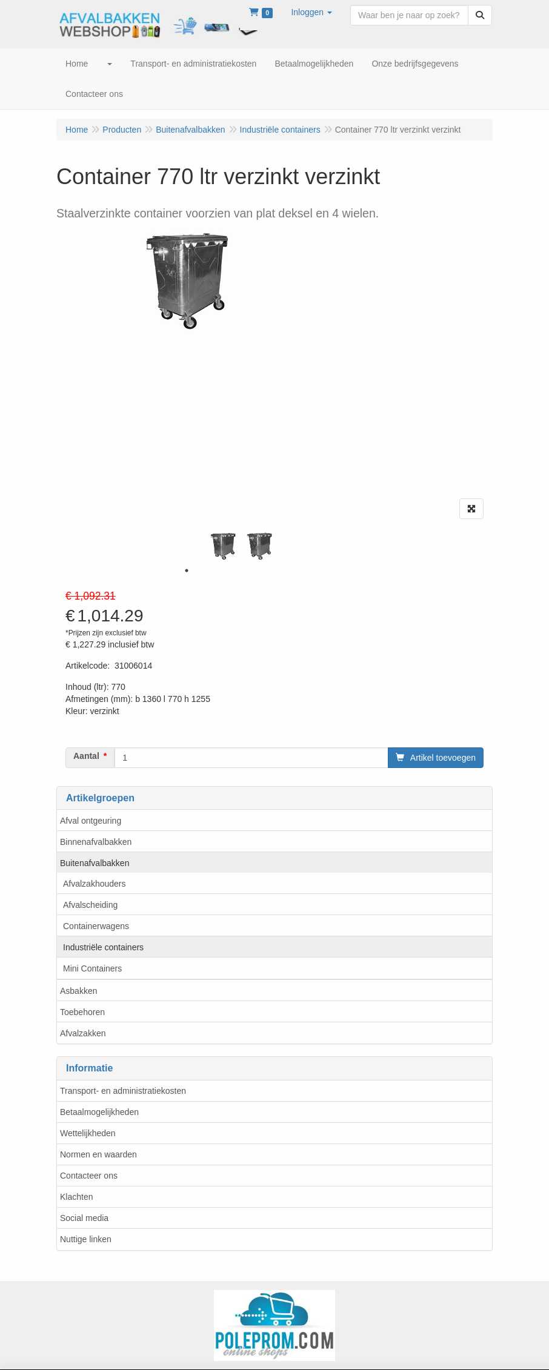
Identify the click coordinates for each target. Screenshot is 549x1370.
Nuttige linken (85, 1239)
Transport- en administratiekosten (123, 1091)
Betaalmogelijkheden (99, 1112)
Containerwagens (96, 926)
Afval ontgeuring (90, 821)
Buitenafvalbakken (94, 863)
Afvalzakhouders (94, 884)
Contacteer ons (89, 1175)
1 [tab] (187, 570)
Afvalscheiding (90, 905)
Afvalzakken (82, 1033)
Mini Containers (92, 968)
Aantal (86, 756)
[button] (311, 12)
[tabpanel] (223, 546)
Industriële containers (103, 947)
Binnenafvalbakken (95, 842)
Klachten (76, 1197)
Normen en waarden (98, 1154)
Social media (84, 1218)
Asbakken (78, 991)
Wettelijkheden (88, 1133)
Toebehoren (82, 1012)
